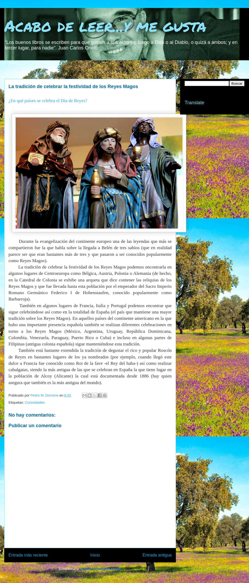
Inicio (95, 555)
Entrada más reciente (28, 555)
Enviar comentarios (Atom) (101, 569)
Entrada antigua (157, 555)
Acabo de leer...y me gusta (105, 25)
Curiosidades (35, 402)
